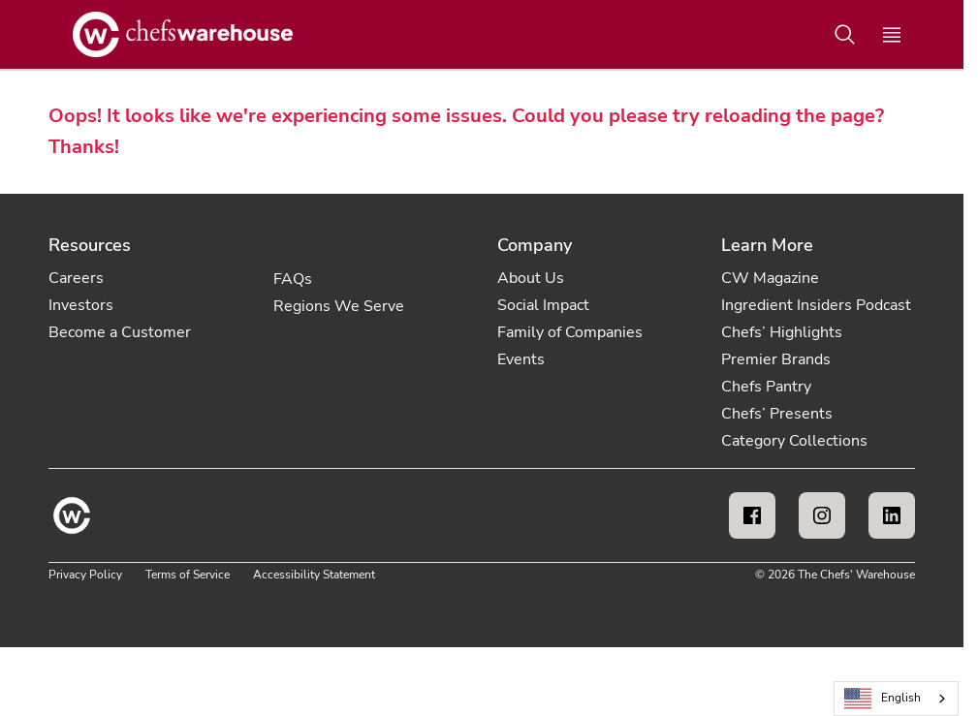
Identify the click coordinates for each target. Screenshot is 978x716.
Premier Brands (776, 359)
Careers (76, 278)
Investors (80, 305)
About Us (530, 278)
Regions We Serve (338, 306)
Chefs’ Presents (777, 413)
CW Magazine (770, 278)
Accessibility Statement (314, 574)
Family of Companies (570, 332)
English (883, 699)
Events (521, 359)
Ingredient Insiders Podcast (816, 305)
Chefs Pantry (766, 386)
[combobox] (896, 698)
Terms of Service (187, 574)
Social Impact (543, 305)
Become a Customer (119, 332)
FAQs (292, 279)
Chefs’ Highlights (781, 332)
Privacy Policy (85, 574)
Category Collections (794, 441)
